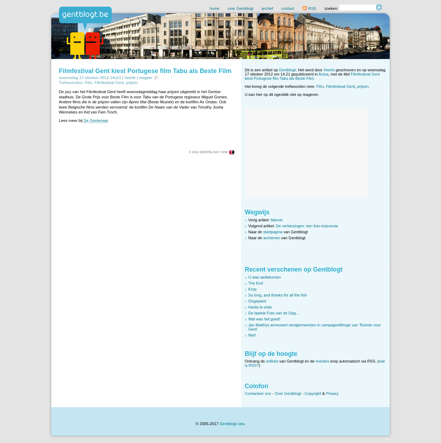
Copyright (312, 393)
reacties (322, 361)
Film (88, 82)
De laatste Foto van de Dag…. (274, 313)
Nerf (252, 335)
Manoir (277, 220)
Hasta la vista (260, 307)
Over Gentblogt (288, 393)
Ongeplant (257, 301)
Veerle (130, 78)
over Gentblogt (240, 8)
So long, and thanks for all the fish (277, 295)
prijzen (131, 82)
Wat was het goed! (264, 319)
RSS (309, 8)
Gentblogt (287, 70)
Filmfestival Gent (109, 82)
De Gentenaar (96, 120)
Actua (324, 74)
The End (255, 283)
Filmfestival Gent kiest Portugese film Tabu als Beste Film (145, 70)
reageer (146, 78)
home (214, 8)
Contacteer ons (258, 393)
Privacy (332, 393)
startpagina (273, 232)
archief (267, 8)
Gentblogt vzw (232, 424)
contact (287, 8)
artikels (272, 361)
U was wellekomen (264, 277)
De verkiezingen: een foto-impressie (307, 226)
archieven (271, 238)
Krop (252, 289)
